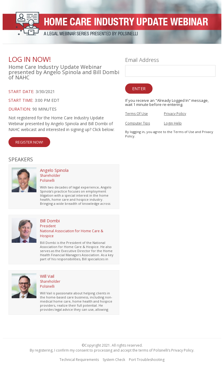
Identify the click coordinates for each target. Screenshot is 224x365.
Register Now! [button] (29, 142)
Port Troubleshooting (146, 359)
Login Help (173, 123)
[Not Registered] (63, 131)
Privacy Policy (175, 113)
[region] (112, 23)
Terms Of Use (136, 113)
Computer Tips (137, 123)
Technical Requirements (79, 359)
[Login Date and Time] (63, 100)
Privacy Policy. (182, 350)
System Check (114, 359)
